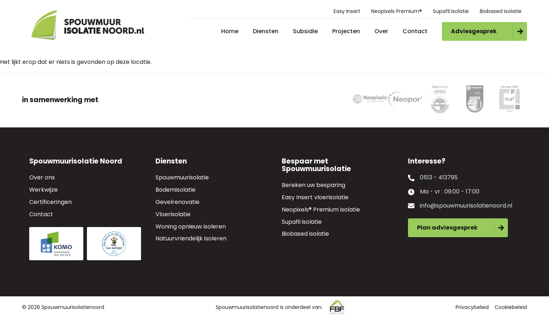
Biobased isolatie (501, 11)
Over (381, 31)
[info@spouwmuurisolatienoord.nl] (411, 205)
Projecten (346, 31)
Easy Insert (347, 11)
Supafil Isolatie (451, 11)
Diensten (265, 31)
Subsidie (305, 31)
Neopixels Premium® (396, 11)
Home (229, 31)
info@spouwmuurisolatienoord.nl (466, 205)
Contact (415, 31)
